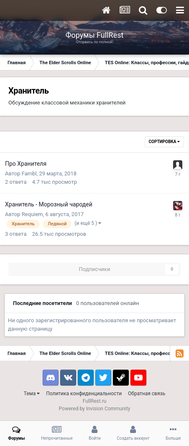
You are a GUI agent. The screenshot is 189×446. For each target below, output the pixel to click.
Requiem (32, 214)
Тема (32, 393)
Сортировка (164, 141)
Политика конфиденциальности (84, 393)
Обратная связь (146, 393)
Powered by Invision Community (94, 409)
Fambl (29, 173)
